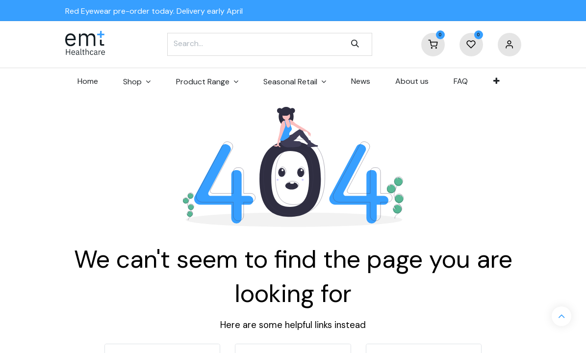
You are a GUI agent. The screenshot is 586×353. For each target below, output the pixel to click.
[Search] (355, 44)
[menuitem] (88, 81)
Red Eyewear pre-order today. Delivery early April (154, 11)
